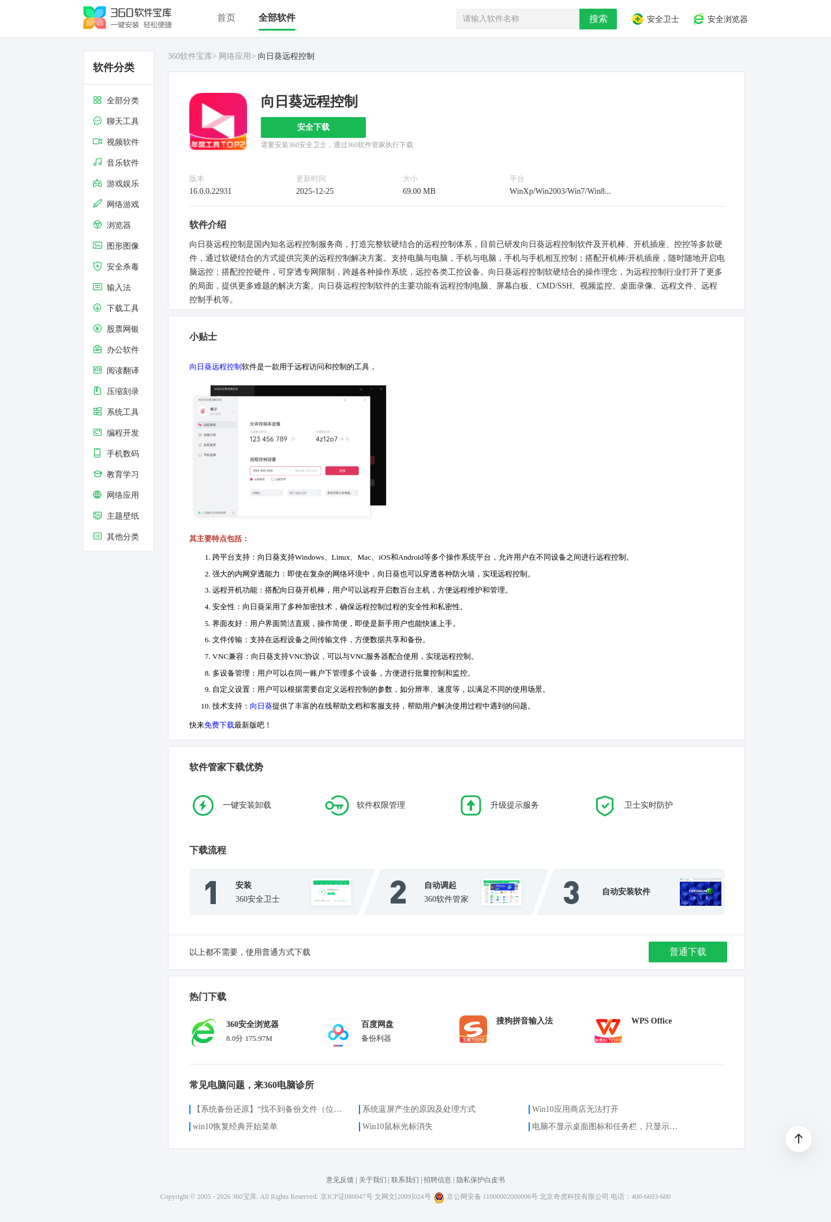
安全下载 (313, 127)
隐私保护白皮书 (480, 1180)
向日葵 (261, 706)
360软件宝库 (190, 56)
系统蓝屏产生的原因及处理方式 (419, 1109)
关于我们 (373, 1180)
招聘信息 (437, 1180)
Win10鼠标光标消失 (397, 1126)
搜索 (598, 19)
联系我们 (405, 1180)
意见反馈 (340, 1180)
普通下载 (687, 952)
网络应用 (235, 56)
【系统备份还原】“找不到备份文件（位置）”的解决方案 (269, 1109)
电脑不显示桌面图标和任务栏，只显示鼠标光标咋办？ (608, 1126)
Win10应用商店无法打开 (575, 1109)
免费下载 (219, 725)
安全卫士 (655, 19)
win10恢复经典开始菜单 (235, 1126)
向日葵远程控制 (215, 366)
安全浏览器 (720, 19)
